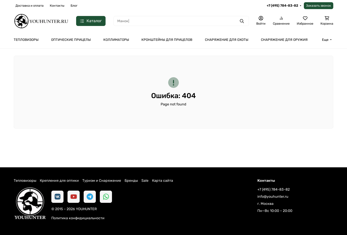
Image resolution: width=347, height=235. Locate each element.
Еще (325, 40)
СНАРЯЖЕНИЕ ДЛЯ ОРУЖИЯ (284, 40)
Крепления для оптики (59, 180)
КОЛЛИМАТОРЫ (116, 40)
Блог (74, 6)
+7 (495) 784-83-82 (282, 6)
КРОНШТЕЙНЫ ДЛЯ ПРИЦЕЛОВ (166, 40)
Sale (144, 180)
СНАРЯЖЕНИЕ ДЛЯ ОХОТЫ (226, 40)
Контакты (57, 6)
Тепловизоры (25, 180)
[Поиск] (181, 21)
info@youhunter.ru (272, 196)
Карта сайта (162, 180)
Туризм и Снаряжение (101, 180)
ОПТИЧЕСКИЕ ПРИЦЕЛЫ (71, 40)
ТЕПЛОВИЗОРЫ (26, 40)
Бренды (131, 180)
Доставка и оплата (29, 6)
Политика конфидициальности (77, 218)
